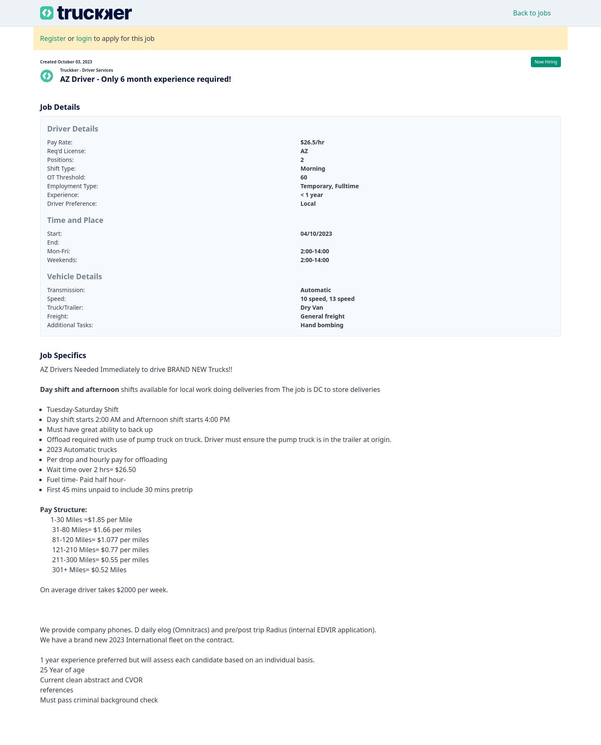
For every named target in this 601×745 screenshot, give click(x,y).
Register (53, 38)
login (84, 38)
